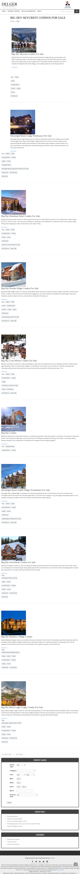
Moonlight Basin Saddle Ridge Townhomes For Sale (25, 490)
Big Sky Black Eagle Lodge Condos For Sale (22, 707)
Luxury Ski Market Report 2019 (16, 821)
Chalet (16, 77)
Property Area (13, 795)
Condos (13, 88)
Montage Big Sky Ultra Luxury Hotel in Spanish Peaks (23, 824)
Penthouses (14, 96)
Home (4, 11)
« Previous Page (6, 754)
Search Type (12, 766)
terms (21, 870)
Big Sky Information (29, 11)
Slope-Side (5, 176)
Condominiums (15, 84)
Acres (12, 787)
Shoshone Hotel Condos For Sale (11, 244)
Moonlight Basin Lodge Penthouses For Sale (31, 136)
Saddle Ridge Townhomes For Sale (11, 518)
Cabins (7, 302)
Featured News (12, 842)
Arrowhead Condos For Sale (9, 578)
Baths (12, 783)
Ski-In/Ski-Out (13, 172)
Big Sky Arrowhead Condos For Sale (18, 562)
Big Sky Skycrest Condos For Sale (28, 54)
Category (13, 771)
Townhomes (13, 667)
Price (11, 774)
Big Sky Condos (8, 433)
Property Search (13, 11)
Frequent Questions (13, 844)
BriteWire (52, 858)
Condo (13, 81)
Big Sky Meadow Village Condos (16, 636)
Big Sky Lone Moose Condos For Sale (19, 360)
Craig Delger (67, 6)
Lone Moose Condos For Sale (10, 385)
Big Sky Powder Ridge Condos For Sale (19, 288)
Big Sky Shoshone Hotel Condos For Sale (20, 216)
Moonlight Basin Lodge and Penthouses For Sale (15, 168)
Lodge (18, 88)
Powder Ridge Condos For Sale (10, 317)
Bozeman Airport (12, 816)
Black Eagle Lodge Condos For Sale (11, 723)
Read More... (15, 67)
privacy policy (60, 870)
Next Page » (19, 754)
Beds (11, 779)
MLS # (12, 791)
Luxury (13, 92)
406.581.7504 (68, 8)
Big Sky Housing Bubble (14, 819)
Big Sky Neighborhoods (14, 826)
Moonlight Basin (6, 165)
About (39, 11)
